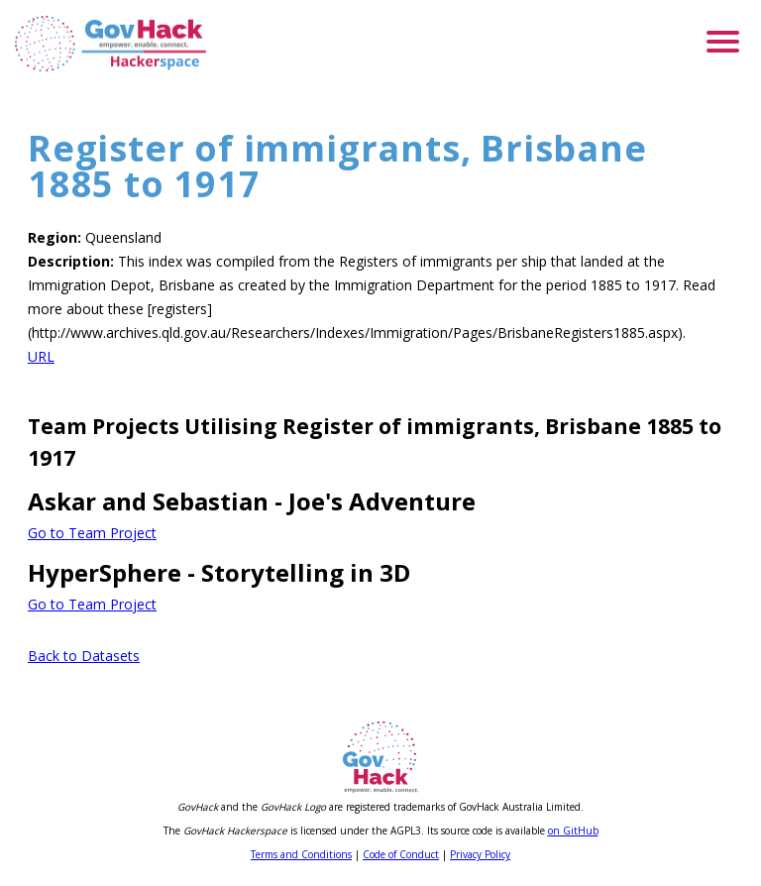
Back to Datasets (84, 655)
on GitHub (573, 830)
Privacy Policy (480, 854)
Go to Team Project (92, 532)
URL (41, 356)
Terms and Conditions (301, 854)
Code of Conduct (401, 854)
